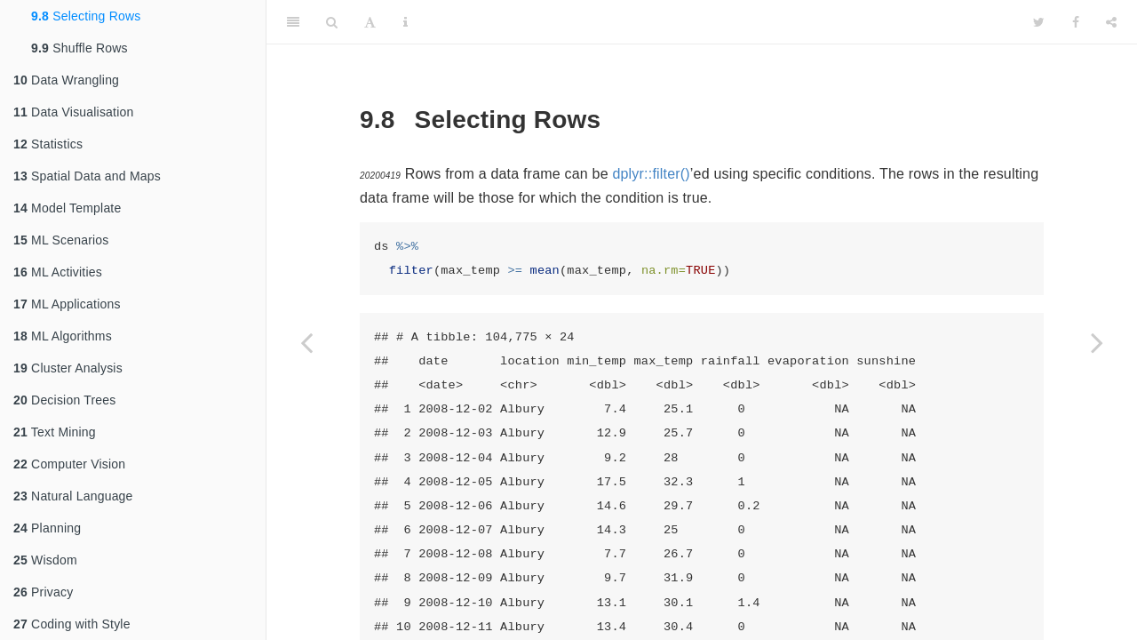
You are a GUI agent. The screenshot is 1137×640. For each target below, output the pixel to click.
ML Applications (67, 304)
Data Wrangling (66, 80)
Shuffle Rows (79, 48)
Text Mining (54, 432)
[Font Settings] (370, 22)
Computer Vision (69, 464)
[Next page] (1097, 342)
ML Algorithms (62, 336)
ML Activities (57, 272)
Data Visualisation (73, 112)
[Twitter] (1039, 22)
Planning (47, 528)
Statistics (48, 144)
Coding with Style (72, 624)
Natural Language (73, 496)
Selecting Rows (85, 16)
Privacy (43, 592)
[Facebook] (1076, 22)
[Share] (1111, 22)
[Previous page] (306, 342)
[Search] (332, 22)
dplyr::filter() (650, 173)
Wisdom (45, 560)
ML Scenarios (61, 240)
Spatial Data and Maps (87, 176)
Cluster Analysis (68, 368)
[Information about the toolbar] (405, 22)
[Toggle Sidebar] (293, 22)
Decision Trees (64, 400)
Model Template (67, 208)
